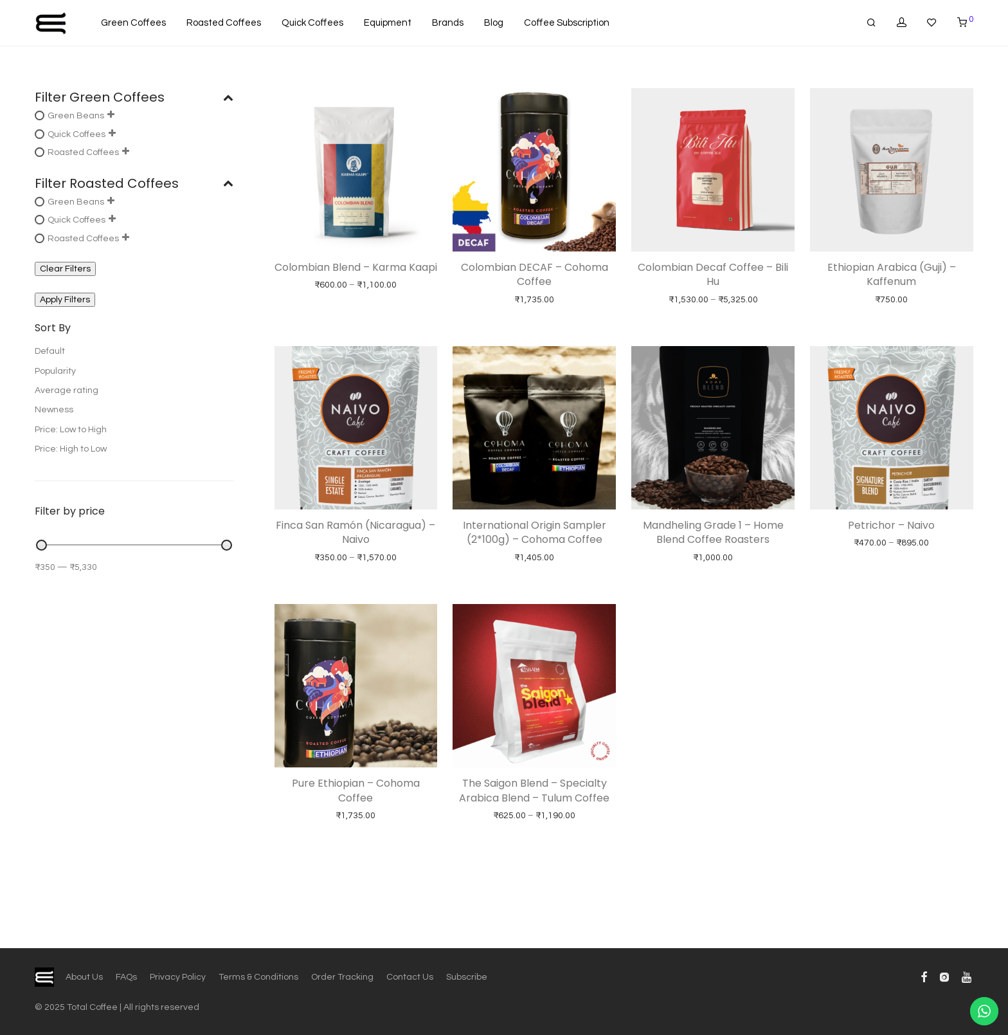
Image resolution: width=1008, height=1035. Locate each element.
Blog (493, 23)
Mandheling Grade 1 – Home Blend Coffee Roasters (713, 532)
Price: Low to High (71, 429)
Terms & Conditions (258, 977)
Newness (54, 409)
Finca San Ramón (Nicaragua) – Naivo (355, 532)
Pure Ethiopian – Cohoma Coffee (356, 790)
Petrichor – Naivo (891, 525)
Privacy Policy (178, 977)
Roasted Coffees (223, 23)
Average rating (66, 390)
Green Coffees (133, 23)
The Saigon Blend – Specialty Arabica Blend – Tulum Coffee (534, 790)
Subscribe (466, 977)
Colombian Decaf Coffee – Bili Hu (713, 274)
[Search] (871, 23)
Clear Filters (65, 268)
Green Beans (76, 115)
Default (50, 351)
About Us (84, 977)
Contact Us (409, 977)
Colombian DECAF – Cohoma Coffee (534, 274)
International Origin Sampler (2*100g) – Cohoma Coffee (534, 532)
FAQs (126, 977)
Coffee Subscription (566, 23)
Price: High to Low (71, 448)
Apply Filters (65, 299)
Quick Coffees (312, 23)
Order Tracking (342, 977)
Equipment (387, 23)
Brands (448, 23)
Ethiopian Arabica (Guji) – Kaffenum (891, 274)
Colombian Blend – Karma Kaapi (355, 267)
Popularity (55, 371)
